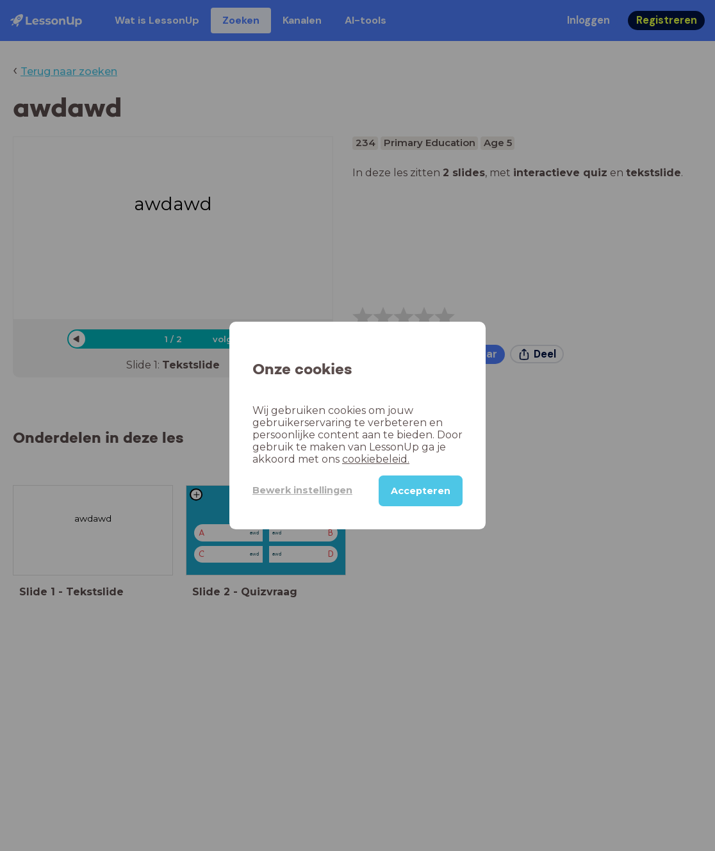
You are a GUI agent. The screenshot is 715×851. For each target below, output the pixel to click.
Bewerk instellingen (302, 490)
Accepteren (420, 491)
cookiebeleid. (375, 459)
